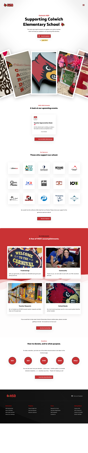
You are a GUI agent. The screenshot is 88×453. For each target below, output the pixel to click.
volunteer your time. (43, 370)
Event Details (44, 131)
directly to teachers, (30, 370)
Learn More (44, 40)
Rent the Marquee (32, 410)
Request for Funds (55, 408)
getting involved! (36, 321)
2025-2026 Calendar (10, 412)
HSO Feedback (54, 412)
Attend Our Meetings (10, 414)
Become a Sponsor (33, 412)
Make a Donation (9, 410)
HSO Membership (9, 408)
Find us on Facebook (76, 396)
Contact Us (53, 414)
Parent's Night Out (33, 408)
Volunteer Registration (55, 410)
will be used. (46, 368)
